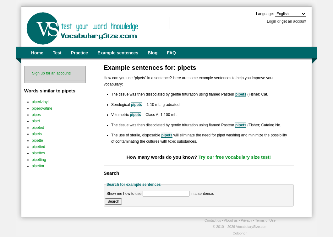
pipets (37, 134)
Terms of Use (265, 220)
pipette (37, 140)
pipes (36, 115)
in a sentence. (202, 193)
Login (271, 21)
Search (113, 201)
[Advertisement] (94, 226)
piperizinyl (40, 102)
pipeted (38, 127)
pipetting (39, 159)
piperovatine (42, 108)
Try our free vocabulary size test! (235, 157)
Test (57, 52)
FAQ (171, 52)
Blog (152, 52)
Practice (79, 52)
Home (37, 52)
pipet (36, 121)
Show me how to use (123, 193)
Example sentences (117, 52)
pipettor (38, 166)
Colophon (239, 233)
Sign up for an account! (51, 73)
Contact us (213, 220)
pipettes (38, 153)
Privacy (247, 220)
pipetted (38, 147)
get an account (293, 21)
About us (231, 220)
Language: (265, 14)
